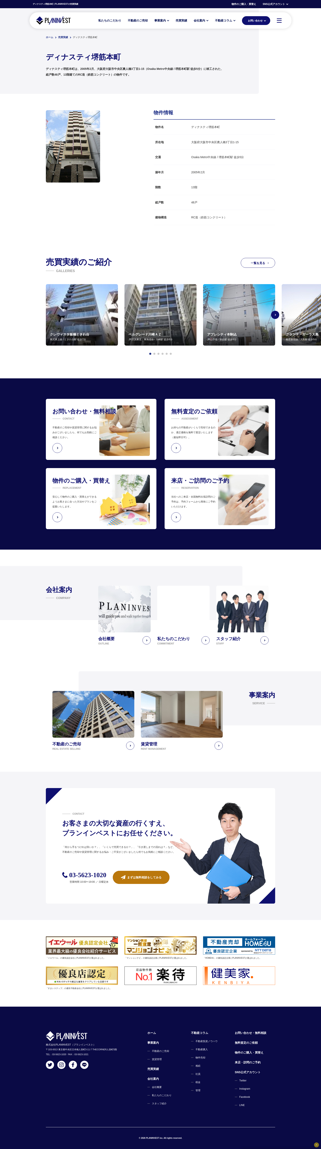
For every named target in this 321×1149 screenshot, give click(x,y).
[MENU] (279, 20)
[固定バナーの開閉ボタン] (316, 1144)
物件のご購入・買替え (244, 4)
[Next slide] (275, 315)
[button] (150, 354)
